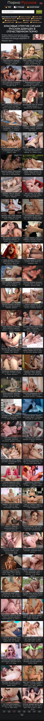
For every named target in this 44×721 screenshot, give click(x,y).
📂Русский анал (36, 18)
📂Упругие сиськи (11, 20)
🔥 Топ (8, 7)
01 (4, 712)
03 (14, 712)
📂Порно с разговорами (31, 20)
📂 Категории (33, 7)
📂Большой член (8, 22)
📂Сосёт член (37, 17)
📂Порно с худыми (22, 22)
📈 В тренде (19, 7)
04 (19, 712)
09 (22, 715)
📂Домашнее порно (9, 18)
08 (39, 712)
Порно (22, 2)
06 (29, 712)
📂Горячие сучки (36, 22)
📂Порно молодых (25, 17)
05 (24, 712)
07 (34, 712)
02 (9, 712)
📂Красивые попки (23, 18)
